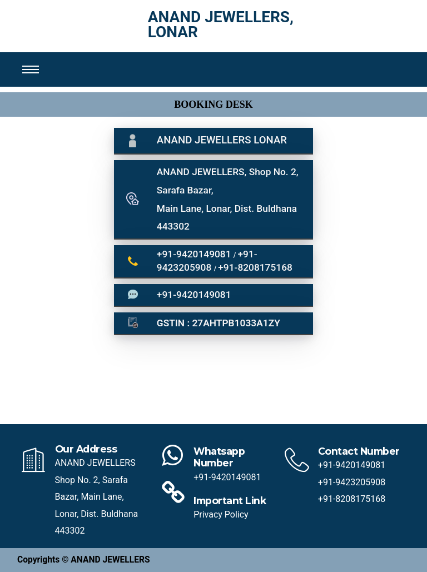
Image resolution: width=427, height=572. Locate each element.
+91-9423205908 (351, 482)
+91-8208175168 (255, 267)
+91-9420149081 (195, 254)
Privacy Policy (221, 514)
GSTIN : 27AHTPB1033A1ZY (218, 323)
